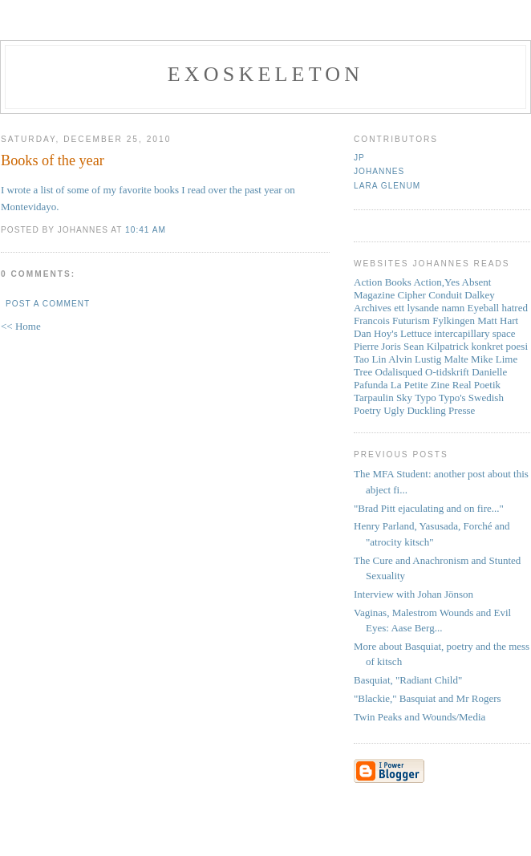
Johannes (379, 171)
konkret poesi (500, 346)
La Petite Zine (420, 385)
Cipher (412, 295)
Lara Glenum (387, 185)
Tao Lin (370, 359)
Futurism (411, 320)
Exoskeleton (265, 74)
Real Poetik (476, 385)
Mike (481, 359)
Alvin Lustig (414, 359)
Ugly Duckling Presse (429, 410)
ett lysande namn (429, 308)
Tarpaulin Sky (383, 397)
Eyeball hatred (498, 308)
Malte (456, 359)
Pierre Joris (377, 346)
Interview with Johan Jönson (413, 594)
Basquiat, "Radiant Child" (408, 680)
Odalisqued (399, 372)
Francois (372, 320)
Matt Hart (497, 320)
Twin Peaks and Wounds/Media (419, 717)
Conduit (445, 295)
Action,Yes (436, 282)
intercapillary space (474, 333)
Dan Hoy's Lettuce (393, 333)
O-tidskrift (447, 372)
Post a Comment (48, 303)
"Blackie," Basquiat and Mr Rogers (427, 698)
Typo (425, 397)
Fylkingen (453, 320)
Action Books (382, 282)
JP (359, 157)
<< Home (21, 326)
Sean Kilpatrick (435, 346)
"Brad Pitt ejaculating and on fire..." (429, 508)
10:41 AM (145, 229)
